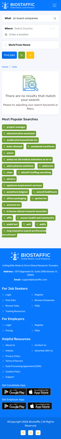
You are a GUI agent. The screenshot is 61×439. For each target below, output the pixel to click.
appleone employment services (22, 185)
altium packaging (14, 198)
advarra (9, 179)
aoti (27, 224)
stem (8, 172)
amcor (8, 153)
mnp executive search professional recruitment (24, 232)
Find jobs (9, 55)
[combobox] (32, 18)
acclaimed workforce (40, 146)
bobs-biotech (12, 146)
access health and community (35, 217)
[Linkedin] (38, 432)
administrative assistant (19, 133)
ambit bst (10, 224)
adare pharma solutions (18, 166)
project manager (14, 127)
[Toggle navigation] (54, 5)
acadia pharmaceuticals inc (20, 140)
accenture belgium (15, 192)
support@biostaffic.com (34, 279)
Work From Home (19, 44)
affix (7, 217)
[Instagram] (30, 432)
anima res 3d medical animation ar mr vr (27, 159)
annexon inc (11, 205)
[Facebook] (23, 432)
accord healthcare (45, 192)
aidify (41, 224)
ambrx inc (46, 166)
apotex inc (39, 198)
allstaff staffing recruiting (34, 172)
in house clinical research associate (25, 211)
